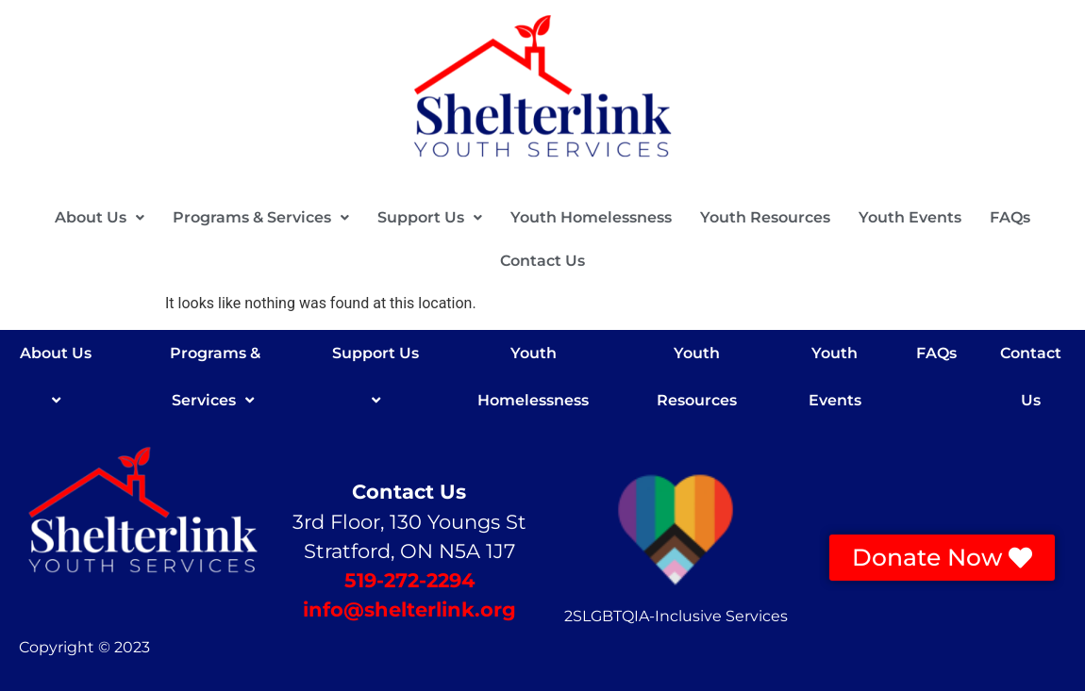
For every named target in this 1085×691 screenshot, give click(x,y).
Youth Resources (765, 217)
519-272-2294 (409, 580)
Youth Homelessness (591, 217)
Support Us (429, 217)
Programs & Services (261, 217)
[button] (100, 217)
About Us (99, 217)
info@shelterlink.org (409, 609)
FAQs (1010, 217)
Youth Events (910, 217)
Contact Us (542, 261)
